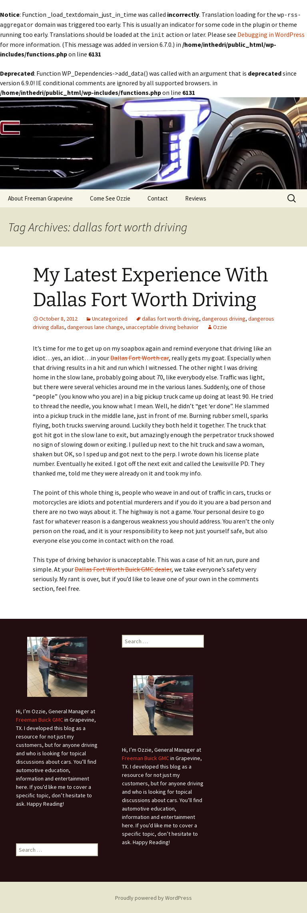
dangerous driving (223, 317)
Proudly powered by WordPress (153, 896)
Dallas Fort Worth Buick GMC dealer (123, 568)
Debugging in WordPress (271, 34)
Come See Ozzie (110, 197)
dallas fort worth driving (170, 317)
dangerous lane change (95, 325)
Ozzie (220, 325)
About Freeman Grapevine (40, 197)
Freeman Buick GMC (39, 718)
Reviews (195, 197)
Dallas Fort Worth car (139, 357)
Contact (158, 197)
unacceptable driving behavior (162, 325)
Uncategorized (110, 317)
